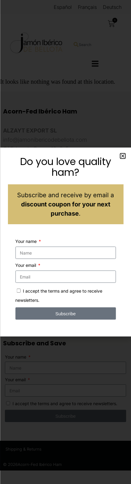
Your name (26, 241)
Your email (26, 265)
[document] (65, 242)
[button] (122, 156)
